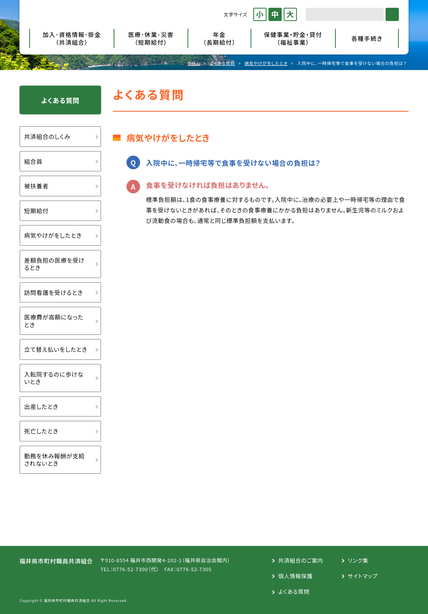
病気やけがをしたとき (266, 63)
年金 (219, 38)
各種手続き (367, 38)
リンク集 (358, 560)
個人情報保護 (295, 576)
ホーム (193, 63)
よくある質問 (222, 63)
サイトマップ (363, 576)
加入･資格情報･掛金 (72, 38)
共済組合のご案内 (300, 560)
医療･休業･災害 (150, 38)
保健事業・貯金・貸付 (293, 38)
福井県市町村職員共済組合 (91, 14)
